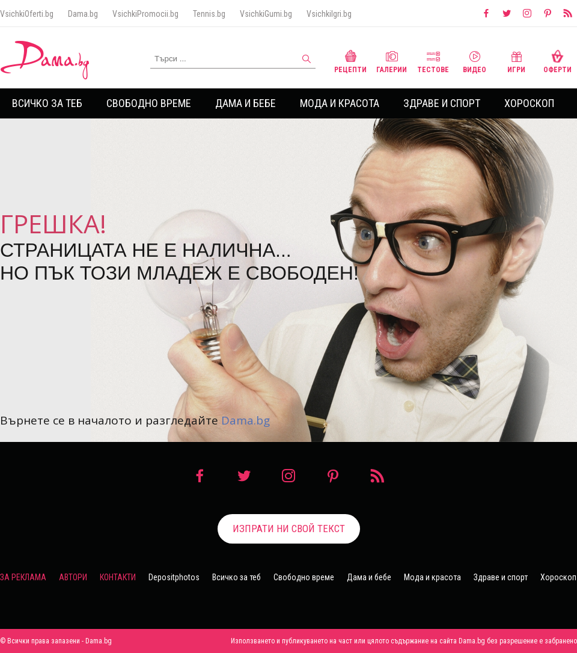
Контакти (118, 577)
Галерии (391, 60)
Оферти (557, 60)
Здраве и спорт (441, 103)
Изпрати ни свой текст (289, 529)
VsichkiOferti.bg (26, 14)
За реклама (23, 577)
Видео (474, 60)
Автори (73, 577)
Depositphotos (174, 577)
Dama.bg (83, 14)
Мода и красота (339, 103)
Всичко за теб (47, 103)
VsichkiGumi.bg (266, 14)
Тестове (433, 60)
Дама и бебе (245, 103)
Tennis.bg (209, 14)
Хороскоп (529, 103)
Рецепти (350, 60)
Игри (516, 60)
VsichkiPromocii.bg (145, 14)
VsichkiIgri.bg (329, 14)
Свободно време (148, 103)
